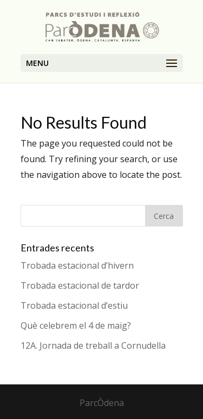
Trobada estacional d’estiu (74, 305)
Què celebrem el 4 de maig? (76, 325)
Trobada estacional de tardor (80, 285)
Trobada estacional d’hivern (77, 265)
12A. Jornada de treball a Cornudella (93, 345)
